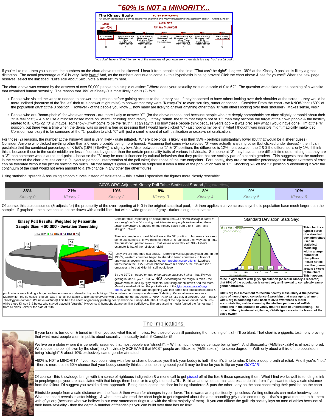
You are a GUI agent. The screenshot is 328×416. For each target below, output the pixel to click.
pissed (192, 377)
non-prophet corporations (179, 260)
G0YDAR (251, 365)
